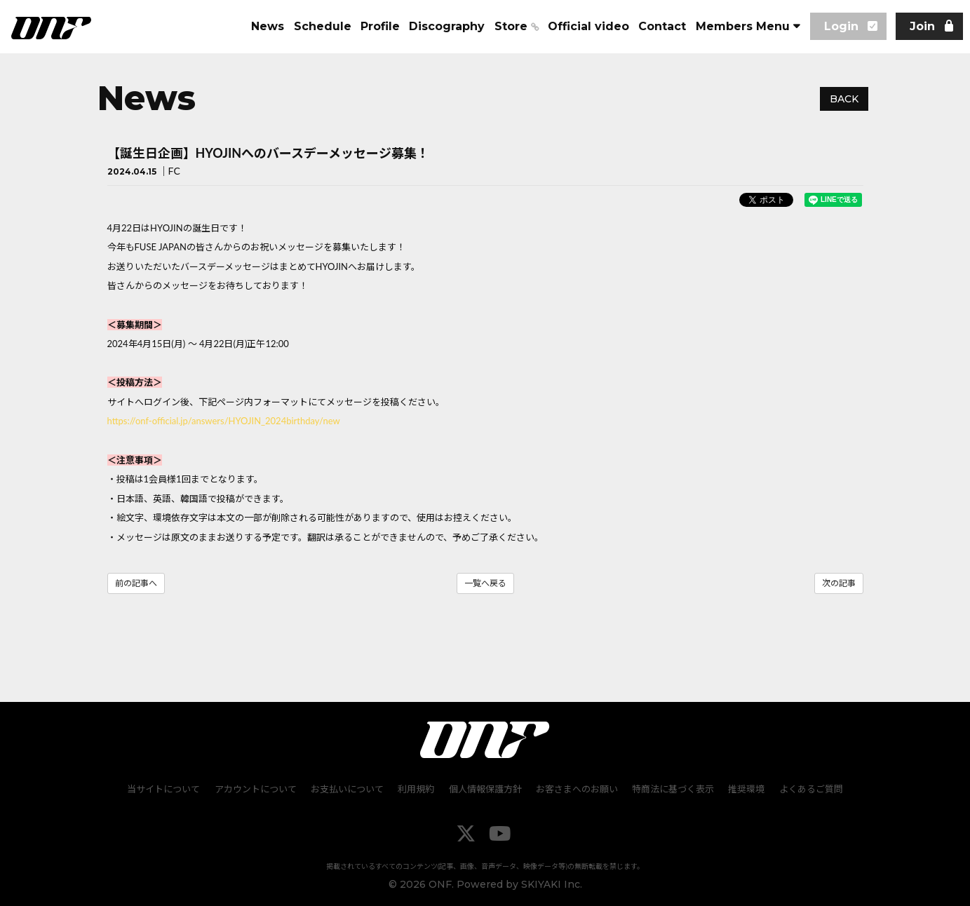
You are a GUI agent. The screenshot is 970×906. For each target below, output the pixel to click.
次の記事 (839, 583)
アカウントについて (256, 789)
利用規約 (416, 789)
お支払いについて (347, 789)
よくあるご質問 (810, 789)
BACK (844, 99)
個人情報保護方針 (485, 789)
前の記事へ (136, 583)
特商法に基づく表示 (673, 789)
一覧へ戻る (485, 583)
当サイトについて (164, 789)
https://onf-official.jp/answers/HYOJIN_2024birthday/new (223, 420)
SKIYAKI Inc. (551, 885)
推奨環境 (746, 789)
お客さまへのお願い (577, 789)
